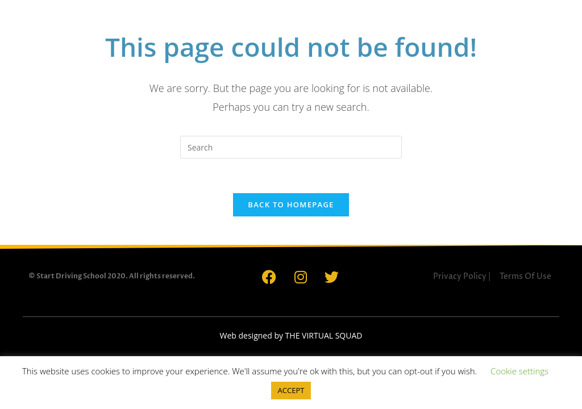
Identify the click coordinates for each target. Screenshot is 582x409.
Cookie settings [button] (519, 371)
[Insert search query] (291, 147)
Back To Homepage (291, 204)
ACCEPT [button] (291, 390)
